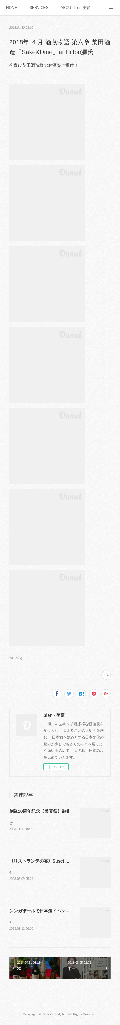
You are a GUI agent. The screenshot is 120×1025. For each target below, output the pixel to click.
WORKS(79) (18, 658)
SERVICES (39, 8)
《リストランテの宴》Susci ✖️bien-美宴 (49, 861)
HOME (11, 8)
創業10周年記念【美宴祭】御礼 (39, 811)
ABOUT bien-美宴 (75, 8)
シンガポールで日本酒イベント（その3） (49, 911)
